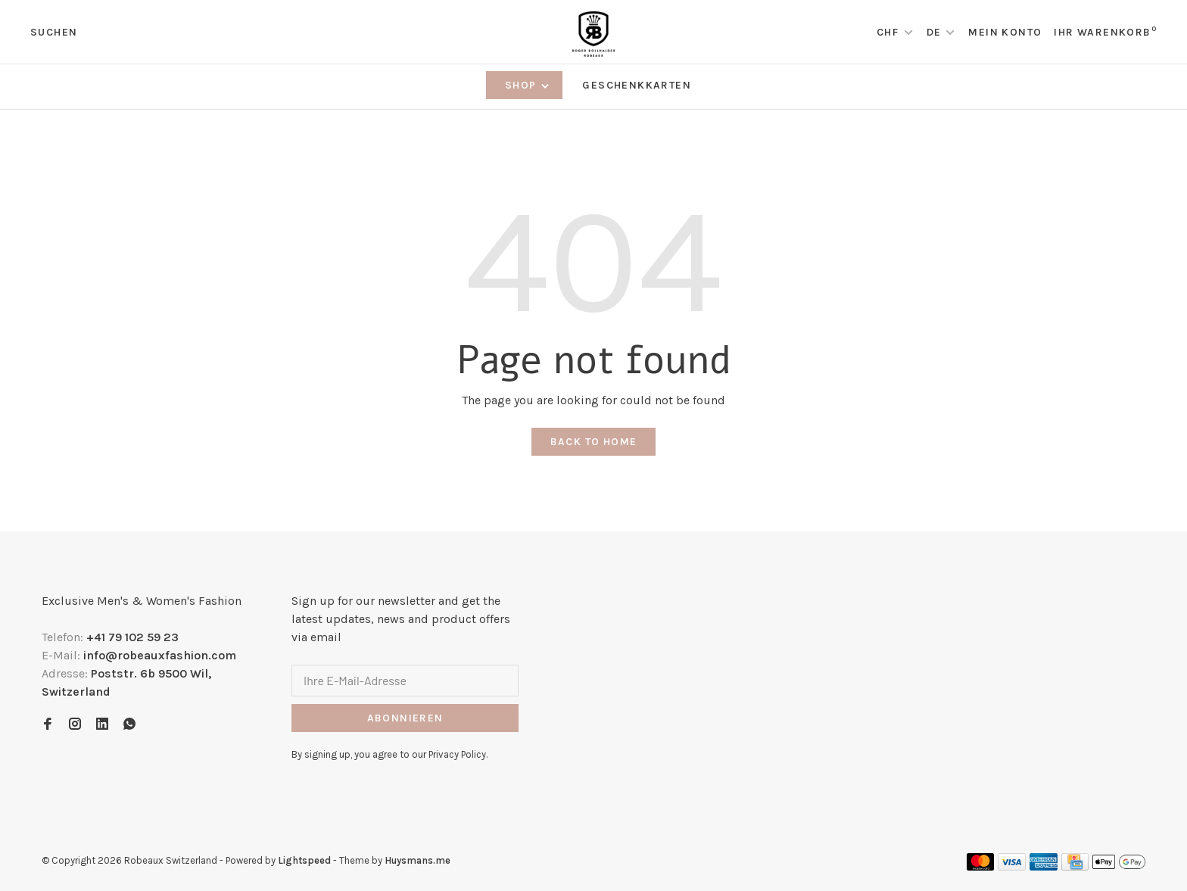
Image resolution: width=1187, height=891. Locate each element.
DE (934, 32)
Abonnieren (405, 718)
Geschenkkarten (636, 85)
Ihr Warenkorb (1105, 32)
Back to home (593, 441)
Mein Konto (1005, 32)
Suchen (53, 32)
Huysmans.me (417, 860)
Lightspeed (304, 860)
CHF (889, 32)
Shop (528, 85)
